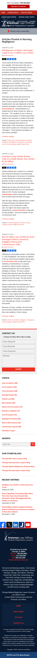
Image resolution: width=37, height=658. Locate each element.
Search (33, 444)
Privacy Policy (11, 631)
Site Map (18, 617)
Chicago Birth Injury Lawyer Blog (14, 458)
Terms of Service (22, 631)
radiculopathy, (7, 194)
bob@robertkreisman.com (18, 560)
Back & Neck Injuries (11, 423)
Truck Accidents (9, 391)
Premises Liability (25, 222)
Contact (5, 26)
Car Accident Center (8, 17)
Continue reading (8, 136)
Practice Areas (26, 13)
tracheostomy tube (10, 261)
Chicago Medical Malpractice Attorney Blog (18, 466)
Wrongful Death (24, 144)
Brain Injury (11, 140)
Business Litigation (11, 411)
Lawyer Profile (13, 13)
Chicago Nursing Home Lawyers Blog (16, 462)
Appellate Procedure (11, 419)
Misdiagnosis (12, 142)
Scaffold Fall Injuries (8, 224)
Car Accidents (9, 387)
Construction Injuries (11, 427)
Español (33, 21)
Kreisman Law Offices (24, 649)
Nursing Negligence (11, 144)
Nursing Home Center (26, 17)
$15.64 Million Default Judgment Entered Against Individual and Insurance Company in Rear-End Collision (18, 509)
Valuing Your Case (8, 21)
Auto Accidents (10, 383)
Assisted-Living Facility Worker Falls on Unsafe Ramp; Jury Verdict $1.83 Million (18, 158)
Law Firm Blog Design (18, 655)
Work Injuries (20, 224)
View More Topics (8, 430)
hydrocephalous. (8, 109)
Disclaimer (18, 612)
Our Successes (22, 21)
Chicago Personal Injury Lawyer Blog (16, 470)
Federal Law (8, 399)
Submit (18, 369)
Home (3, 13)
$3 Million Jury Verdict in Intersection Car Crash (17, 486)
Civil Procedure (9, 415)
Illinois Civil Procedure (12, 407)
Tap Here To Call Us (18, 6)
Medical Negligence (20, 320)
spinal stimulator (19, 210)
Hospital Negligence (21, 140)
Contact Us (18, 623)
